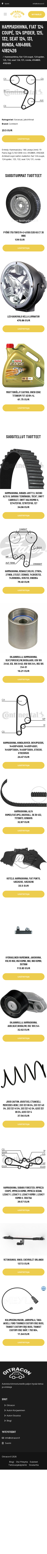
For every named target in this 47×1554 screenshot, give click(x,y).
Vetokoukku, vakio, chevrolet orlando (23, 1259)
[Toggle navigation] (5, 14)
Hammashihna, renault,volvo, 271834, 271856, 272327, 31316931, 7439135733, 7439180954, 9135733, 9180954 (23, 574)
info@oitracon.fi (38, 4)
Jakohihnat (29, 119)
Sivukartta (34, 1465)
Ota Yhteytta (22, 1461)
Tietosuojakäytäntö (17, 1465)
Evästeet (34, 1461)
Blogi (9, 1420)
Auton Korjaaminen (16, 1410)
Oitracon (11, 1405)
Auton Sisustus (14, 1415)
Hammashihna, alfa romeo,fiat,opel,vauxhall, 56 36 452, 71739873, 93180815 (23, 815)
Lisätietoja (23, 139)
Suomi (7, 4)
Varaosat (18, 119)
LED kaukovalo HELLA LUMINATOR (23, 316)
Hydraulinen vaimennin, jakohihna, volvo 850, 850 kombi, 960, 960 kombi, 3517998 (23, 961)
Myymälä (36, 14)
